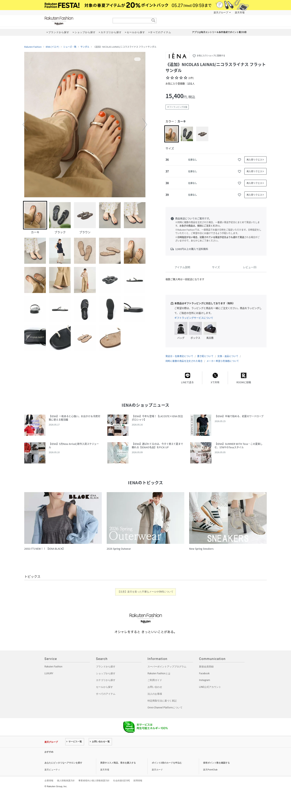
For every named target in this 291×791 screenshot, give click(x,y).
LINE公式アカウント (210, 687)
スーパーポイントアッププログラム (167, 666)
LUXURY (48, 673)
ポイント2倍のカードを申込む (167, 763)
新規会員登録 (206, 666)
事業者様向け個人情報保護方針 (94, 780)
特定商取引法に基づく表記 (162, 700)
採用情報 (137, 780)
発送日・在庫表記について (179, 356)
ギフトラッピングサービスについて (193, 318)
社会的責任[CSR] (121, 780)
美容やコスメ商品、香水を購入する (118, 763)
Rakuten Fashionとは (159, 673)
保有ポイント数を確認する (216, 763)
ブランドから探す (105, 666)
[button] (25, 124)
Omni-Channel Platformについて (165, 707)
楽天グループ (221, 12)
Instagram (204, 680)
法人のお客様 (155, 693)
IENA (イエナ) (52, 46)
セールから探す (104, 687)
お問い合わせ (155, 687)
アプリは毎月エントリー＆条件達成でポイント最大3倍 (219, 32)
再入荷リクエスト (255, 159)
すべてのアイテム (105, 693)
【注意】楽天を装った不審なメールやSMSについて (146, 591)
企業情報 (48, 780)
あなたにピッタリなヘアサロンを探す (63, 763)
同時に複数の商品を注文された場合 (184, 361)
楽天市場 (240, 12)
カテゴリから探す (105, 680)
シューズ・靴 (69, 46)
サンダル (84, 46)
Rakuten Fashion (75, 20)
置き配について (205, 356)
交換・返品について (227, 356)
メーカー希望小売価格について (223, 361)
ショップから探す (105, 673)
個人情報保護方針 (66, 780)
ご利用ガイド (155, 680)
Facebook (204, 673)
